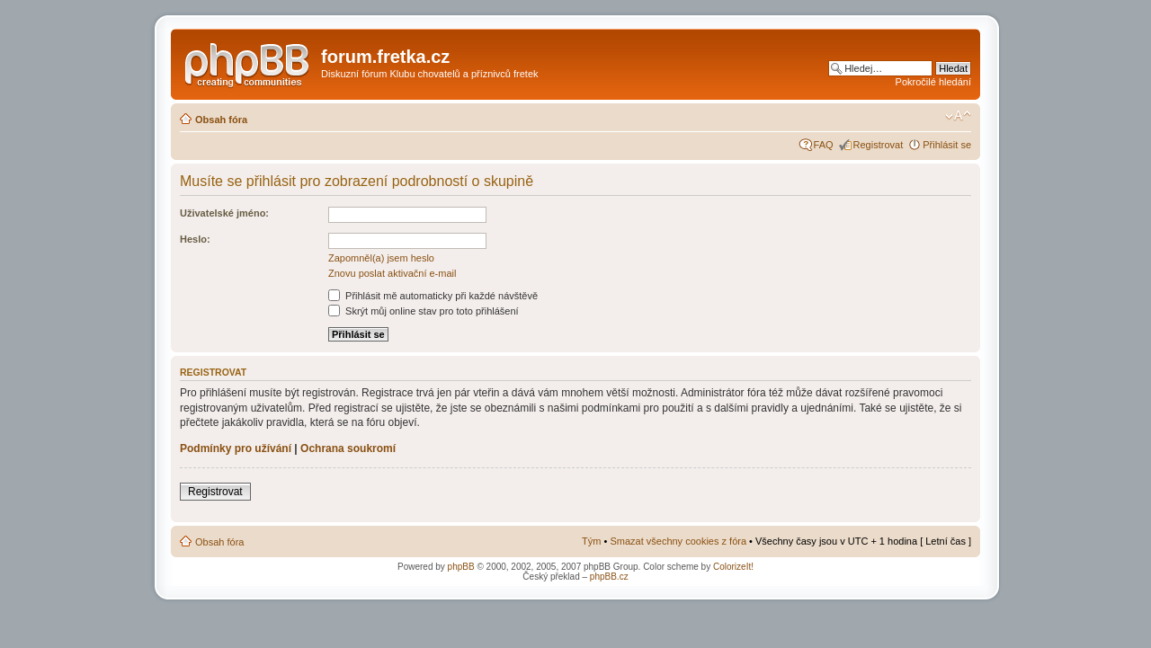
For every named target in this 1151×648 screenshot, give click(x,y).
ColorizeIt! (733, 567)
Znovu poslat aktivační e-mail (392, 273)
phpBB (461, 567)
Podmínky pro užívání (235, 448)
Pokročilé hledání (933, 81)
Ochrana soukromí (348, 448)
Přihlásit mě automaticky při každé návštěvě (433, 295)
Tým (591, 541)
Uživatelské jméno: (224, 213)
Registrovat (878, 144)
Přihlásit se (947, 144)
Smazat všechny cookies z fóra (678, 541)
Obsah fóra (221, 119)
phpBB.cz (609, 576)
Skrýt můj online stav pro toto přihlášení (423, 311)
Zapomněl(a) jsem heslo (381, 258)
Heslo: (195, 239)
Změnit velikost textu (958, 116)
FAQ (824, 144)
